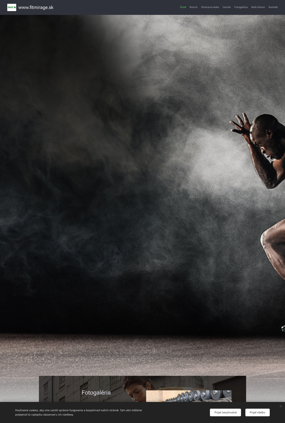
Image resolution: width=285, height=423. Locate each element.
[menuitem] (256, 7)
